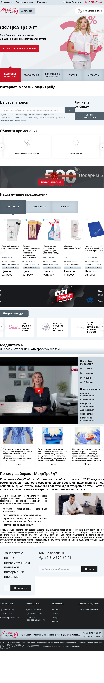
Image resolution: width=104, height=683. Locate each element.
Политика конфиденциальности (35, 619)
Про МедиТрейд (7, 609)
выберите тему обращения (55, 569)
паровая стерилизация (9, 117)
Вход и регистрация (89, 116)
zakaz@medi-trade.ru (95, 636)
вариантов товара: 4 (31, 264)
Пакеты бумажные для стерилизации (10, 247)
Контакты (42, 2)
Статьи (88, 368)
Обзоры (88, 382)
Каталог (26, 11)
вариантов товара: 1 (72, 264)
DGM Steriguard (8, 258)
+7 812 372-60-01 (95, 2)
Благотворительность (9, 618)
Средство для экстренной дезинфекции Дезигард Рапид (51, 249)
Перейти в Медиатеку (86, 362)
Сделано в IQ (5, 648)
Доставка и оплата (24, 2)
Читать (18, 464)
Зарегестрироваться (51, 182)
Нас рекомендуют (14, 313)
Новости (89, 373)
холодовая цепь (7, 120)
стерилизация (26, 117)
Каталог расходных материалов (19, 48)
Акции (87, 377)
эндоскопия (5, 114)
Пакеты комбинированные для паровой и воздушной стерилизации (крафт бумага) (31, 251)
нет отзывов (10, 261)
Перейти (89, 569)
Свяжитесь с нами (89, 11)
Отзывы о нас (6, 613)
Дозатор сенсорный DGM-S (72, 247)
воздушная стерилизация (44, 117)
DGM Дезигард (48, 258)
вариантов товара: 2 (51, 264)
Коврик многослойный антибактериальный (93, 248)
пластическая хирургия (21, 114)
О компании (6, 2)
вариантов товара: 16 (10, 264)
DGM (65, 258)
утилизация (61, 117)
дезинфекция (20, 120)
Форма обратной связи (88, 609)
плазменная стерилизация (43, 114)
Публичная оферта (34, 613)
